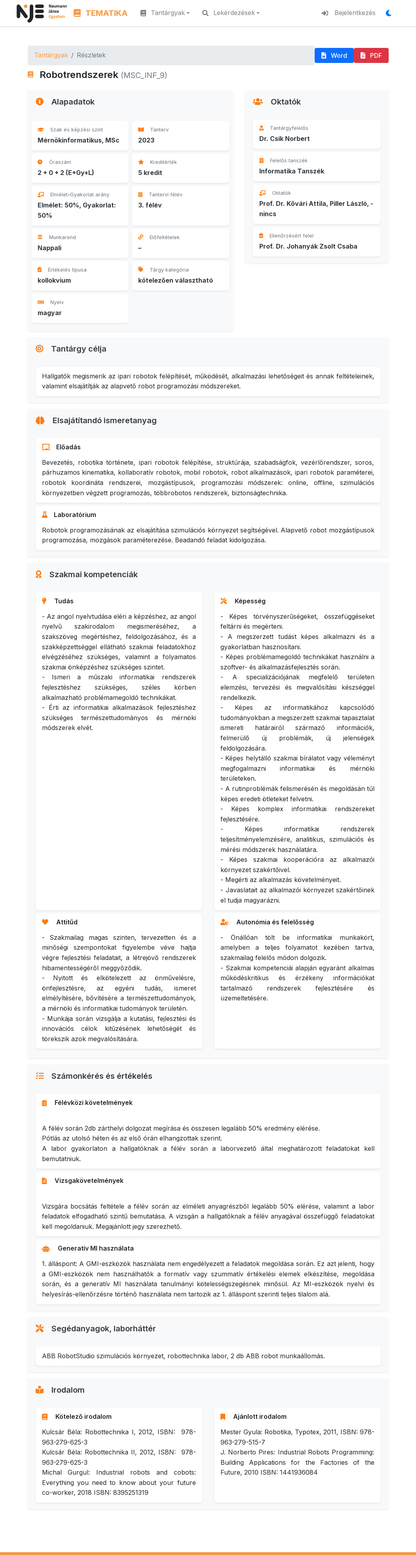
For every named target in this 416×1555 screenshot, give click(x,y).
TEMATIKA (101, 13)
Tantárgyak (51, 55)
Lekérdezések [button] (228, 13)
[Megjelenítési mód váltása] (391, 13)
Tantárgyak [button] (163, 13)
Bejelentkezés (349, 13)
